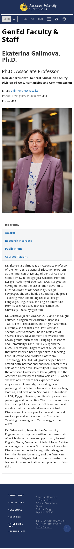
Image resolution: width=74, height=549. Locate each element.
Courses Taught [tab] (16, 256)
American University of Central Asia (47, 498)
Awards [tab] (10, 233)
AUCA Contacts (44, 527)
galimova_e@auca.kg (25, 90)
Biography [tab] (12, 225)
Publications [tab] (13, 248)
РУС (32, 19)
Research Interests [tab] (18, 240)
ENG (24, 19)
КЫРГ (40, 19)
